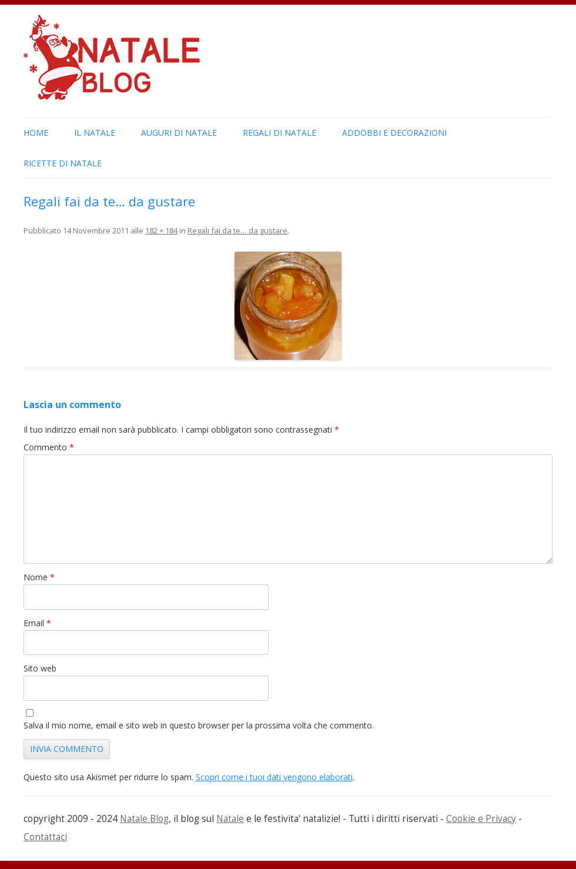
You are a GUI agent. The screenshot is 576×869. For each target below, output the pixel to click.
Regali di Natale (279, 132)
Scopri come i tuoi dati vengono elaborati (274, 777)
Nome (39, 577)
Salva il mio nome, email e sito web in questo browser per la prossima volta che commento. (199, 725)
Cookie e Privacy (481, 819)
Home (36, 132)
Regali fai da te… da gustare (237, 230)
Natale (230, 819)
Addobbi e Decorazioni (394, 132)
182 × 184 (161, 230)
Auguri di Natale (179, 132)
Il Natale (94, 132)
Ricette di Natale (63, 163)
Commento (49, 447)
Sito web (40, 668)
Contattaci (45, 837)
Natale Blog (144, 819)
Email (37, 623)
